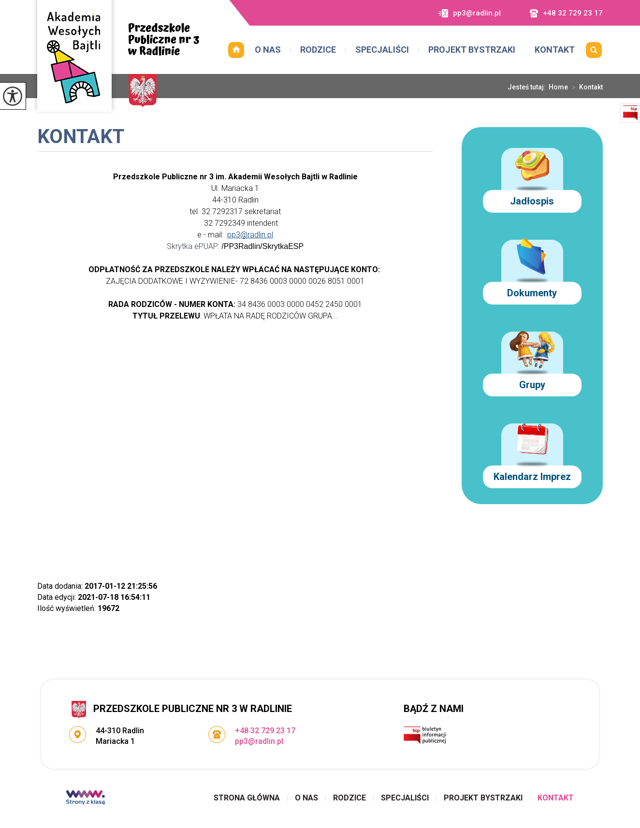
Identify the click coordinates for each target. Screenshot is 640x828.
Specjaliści (382, 49)
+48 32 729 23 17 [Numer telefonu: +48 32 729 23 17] (265, 730)
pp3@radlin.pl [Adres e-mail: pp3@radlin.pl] (259, 741)
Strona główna (236, 50)
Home (558, 87)
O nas (268, 49)
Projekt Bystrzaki (471, 49)
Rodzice (318, 49)
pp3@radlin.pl (469, 13)
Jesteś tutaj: (528, 87)
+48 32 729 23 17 (566, 13)
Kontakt (555, 49)
